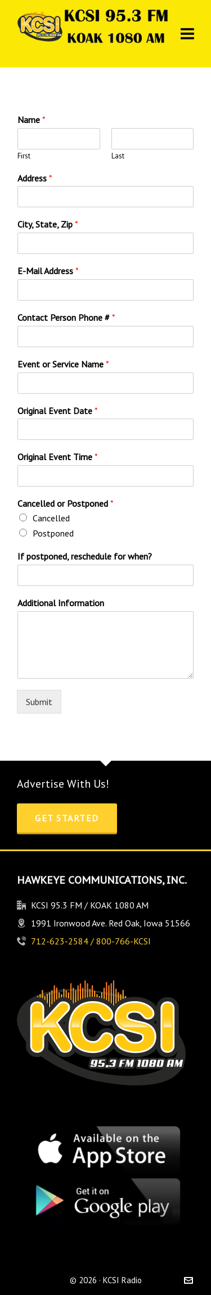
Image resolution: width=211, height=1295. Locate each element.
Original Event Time (57, 456)
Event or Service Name (63, 364)
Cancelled (51, 518)
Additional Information (60, 602)
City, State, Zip (47, 224)
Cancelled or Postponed (65, 503)
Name (31, 119)
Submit (39, 701)
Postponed (53, 533)
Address (34, 178)
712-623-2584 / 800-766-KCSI (91, 941)
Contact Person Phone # (66, 317)
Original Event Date (57, 410)
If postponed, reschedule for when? (84, 556)
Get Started (67, 818)
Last (117, 156)
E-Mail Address (48, 270)
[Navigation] (187, 33)
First (23, 156)
